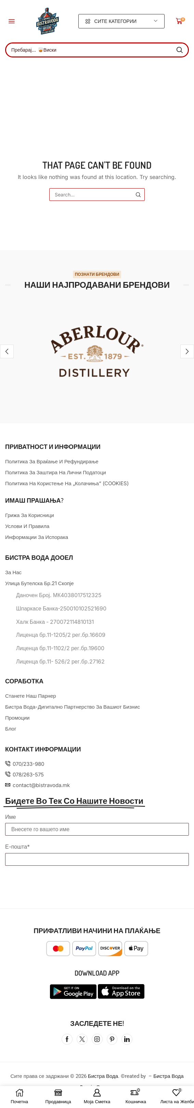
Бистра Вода (103, 1076)
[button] (11, 21)
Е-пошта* (17, 846)
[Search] (179, 49)
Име (10, 816)
